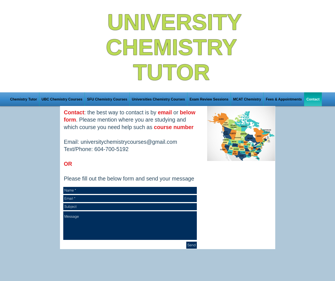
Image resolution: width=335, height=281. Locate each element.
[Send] (191, 245)
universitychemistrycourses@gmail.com (129, 142)
